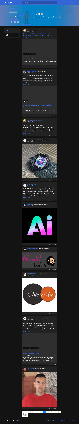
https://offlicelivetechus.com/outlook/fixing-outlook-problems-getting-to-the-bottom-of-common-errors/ (38, 35)
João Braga (30, 368)
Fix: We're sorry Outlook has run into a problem (38, 58)
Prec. (32, 412)
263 (37, 412)
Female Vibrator (32, 248)
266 (48, 412)
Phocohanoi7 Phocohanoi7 (35, 120)
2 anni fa (29, 31)
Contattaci (68, 420)
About (47, 420)
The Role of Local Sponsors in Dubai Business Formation (37, 106)
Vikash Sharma (31, 273)
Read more (26, 84)
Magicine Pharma (32, 318)
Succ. (56, 412)
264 (41, 412)
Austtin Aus (30, 30)
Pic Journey (30, 204)
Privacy (63, 420)
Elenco (73, 420)
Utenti (9, 31)
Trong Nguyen (31, 140)
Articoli (9, 35)
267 (52, 412)
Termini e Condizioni (55, 420)
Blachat (8, 3)
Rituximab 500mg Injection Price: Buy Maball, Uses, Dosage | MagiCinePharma (39, 353)
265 (44, 412)
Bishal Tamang (31, 71)
